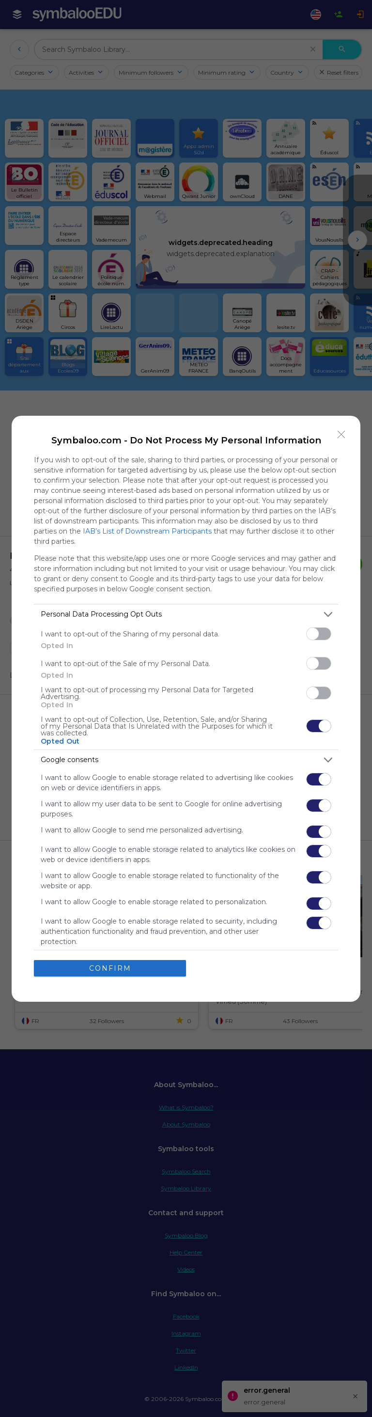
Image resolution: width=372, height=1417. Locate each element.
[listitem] (186, 614)
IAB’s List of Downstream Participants (147, 531)
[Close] (341, 434)
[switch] (318, 633)
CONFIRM (110, 968)
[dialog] (186, 709)
